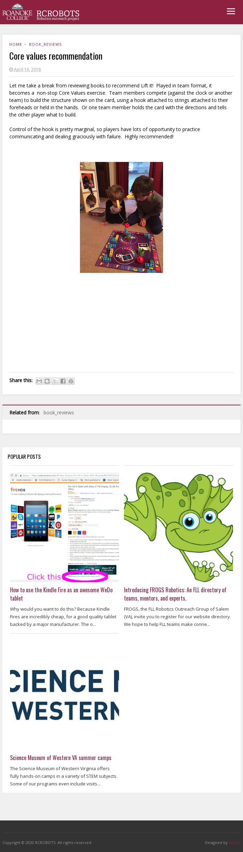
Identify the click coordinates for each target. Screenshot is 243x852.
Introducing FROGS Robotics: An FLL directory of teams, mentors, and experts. (175, 594)
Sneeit (235, 842)
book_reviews (45, 44)
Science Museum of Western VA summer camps (60, 758)
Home (15, 44)
